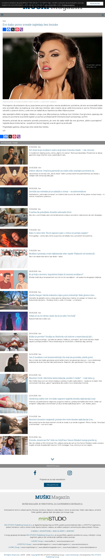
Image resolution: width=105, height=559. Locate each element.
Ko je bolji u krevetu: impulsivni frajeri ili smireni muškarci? (56, 274)
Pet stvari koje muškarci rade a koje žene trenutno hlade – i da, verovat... (62, 150)
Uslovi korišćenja (72, 555)
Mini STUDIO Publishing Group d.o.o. (18, 525)
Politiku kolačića (68, 5)
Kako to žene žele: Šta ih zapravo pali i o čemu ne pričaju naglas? (58, 233)
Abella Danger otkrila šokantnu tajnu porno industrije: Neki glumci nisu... (62, 295)
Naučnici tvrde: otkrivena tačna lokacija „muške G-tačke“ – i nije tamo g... (62, 378)
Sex (4, 21)
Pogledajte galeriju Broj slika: (94, 66)
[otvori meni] (2, 15)
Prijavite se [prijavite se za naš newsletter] (52, 485)
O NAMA (34, 531)
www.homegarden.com (50, 547)
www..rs (50, 541)
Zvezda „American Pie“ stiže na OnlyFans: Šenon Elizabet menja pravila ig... (63, 440)
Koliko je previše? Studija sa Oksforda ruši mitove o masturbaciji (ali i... (61, 336)
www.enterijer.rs (29, 547)
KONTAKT (70, 531)
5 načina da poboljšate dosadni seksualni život (50, 212)
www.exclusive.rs (80, 544)
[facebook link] (35, 473)
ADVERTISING (45, 531)
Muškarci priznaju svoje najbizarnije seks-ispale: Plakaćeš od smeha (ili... (62, 253)
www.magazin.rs (41, 544)
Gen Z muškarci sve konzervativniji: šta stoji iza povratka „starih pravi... (61, 357)
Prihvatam (95, 4)
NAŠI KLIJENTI (59, 531)
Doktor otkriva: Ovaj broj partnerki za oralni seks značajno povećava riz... (62, 170)
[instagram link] (69, 473)
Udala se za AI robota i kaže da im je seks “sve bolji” (52, 315)
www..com (65, 541)
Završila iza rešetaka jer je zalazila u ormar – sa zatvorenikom (57, 191)
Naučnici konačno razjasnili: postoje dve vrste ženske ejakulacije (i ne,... (61, 419)
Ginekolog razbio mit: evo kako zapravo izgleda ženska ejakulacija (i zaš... (63, 398)
